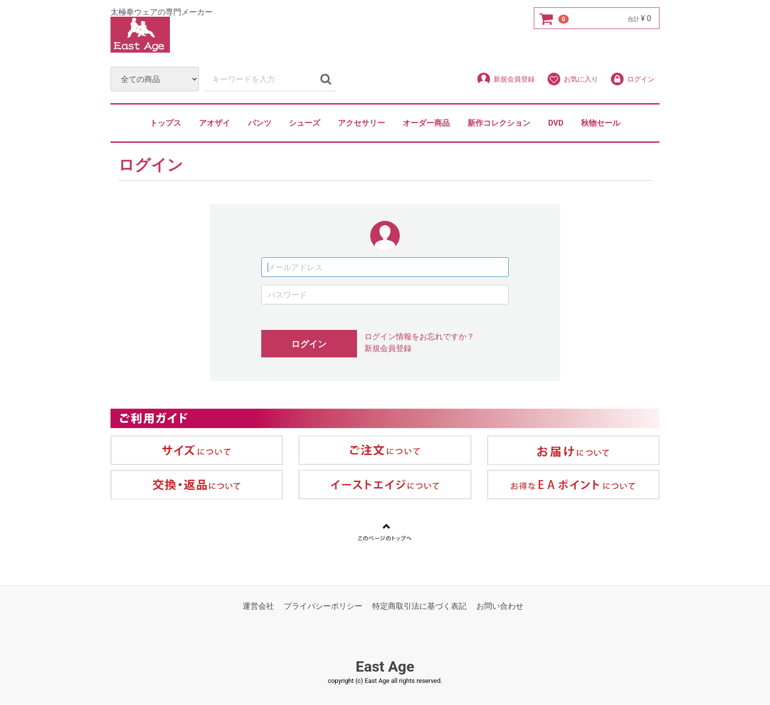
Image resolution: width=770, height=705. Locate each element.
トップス (165, 123)
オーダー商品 (426, 123)
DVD (555, 123)
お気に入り (572, 79)
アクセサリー (361, 123)
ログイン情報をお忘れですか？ (419, 337)
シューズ (304, 123)
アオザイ (214, 123)
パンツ (260, 123)
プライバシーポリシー (323, 606)
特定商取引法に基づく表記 (419, 606)
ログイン (632, 79)
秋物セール (600, 123)
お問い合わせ (499, 606)
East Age (385, 667)
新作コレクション (499, 123)
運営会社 (258, 606)
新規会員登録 (505, 79)
